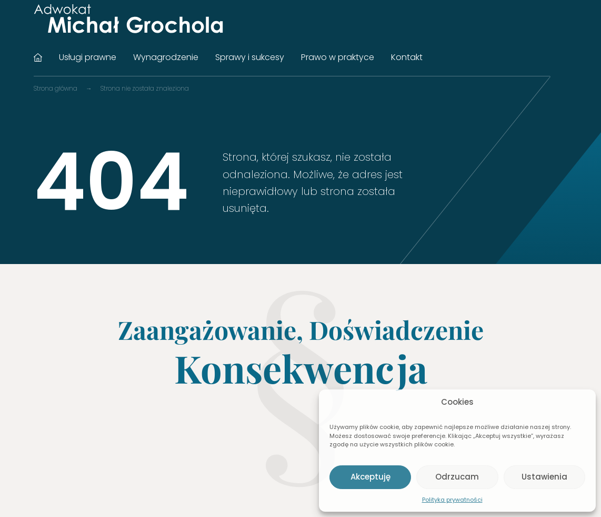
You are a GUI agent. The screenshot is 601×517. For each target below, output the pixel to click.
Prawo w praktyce (337, 57)
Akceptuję (370, 476)
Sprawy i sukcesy (249, 57)
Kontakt (407, 57)
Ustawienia (544, 476)
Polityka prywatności (452, 499)
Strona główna (38, 57)
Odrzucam (457, 476)
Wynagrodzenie (165, 57)
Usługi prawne (87, 57)
